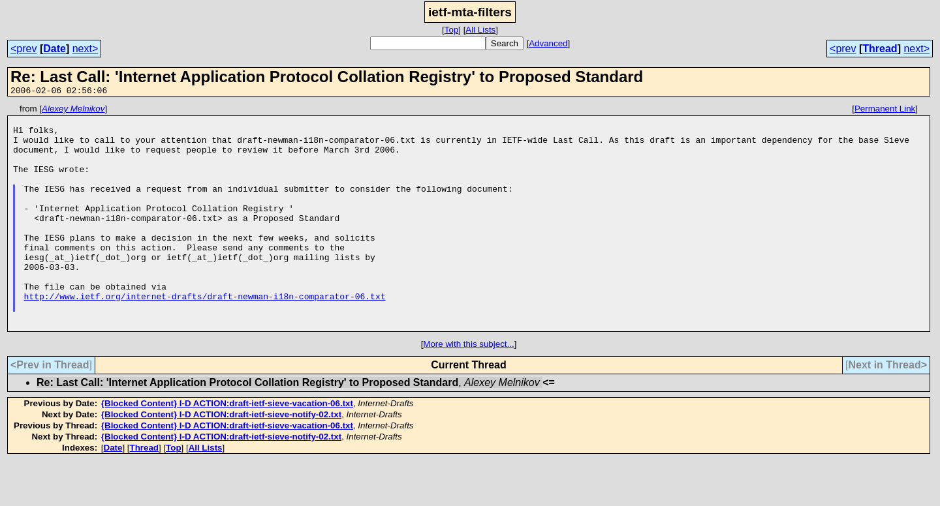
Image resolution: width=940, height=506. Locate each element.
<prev (23, 48)
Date (54, 48)
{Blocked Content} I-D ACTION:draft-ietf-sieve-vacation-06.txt (227, 448)
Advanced (548, 43)
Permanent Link (884, 110)
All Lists (480, 30)
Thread (879, 48)
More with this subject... (468, 389)
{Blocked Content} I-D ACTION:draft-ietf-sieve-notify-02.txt (221, 459)
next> (85, 48)
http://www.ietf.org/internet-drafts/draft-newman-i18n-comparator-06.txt (205, 335)
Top (452, 30)
